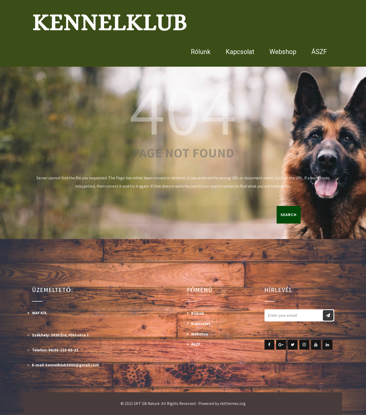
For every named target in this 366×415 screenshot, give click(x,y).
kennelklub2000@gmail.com (72, 365)
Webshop (282, 52)
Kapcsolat (240, 52)
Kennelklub (109, 22)
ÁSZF (319, 52)
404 (183, 108)
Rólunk (201, 52)
